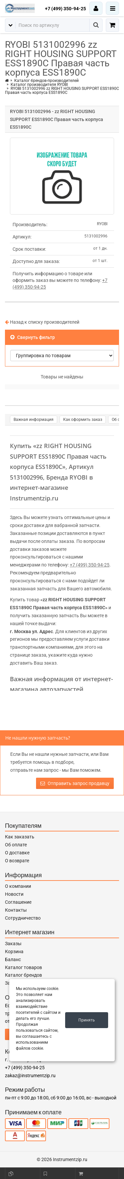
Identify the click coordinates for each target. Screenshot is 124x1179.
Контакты (16, 910)
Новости (14, 894)
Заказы (13, 943)
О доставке (17, 852)
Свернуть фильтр (32, 337)
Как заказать (19, 836)
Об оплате (16, 844)
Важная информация (34, 419)
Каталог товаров (23, 967)
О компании (18, 886)
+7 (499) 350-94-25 (65, 8)
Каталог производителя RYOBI (39, 84)
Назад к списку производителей (42, 322)
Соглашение (18, 902)
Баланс (13, 959)
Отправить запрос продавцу (74, 783)
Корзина (14, 951)
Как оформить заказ (82, 419)
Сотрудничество (23, 918)
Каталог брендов (23, 975)
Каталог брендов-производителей (46, 80)
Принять (86, 1020)
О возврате (17, 860)
